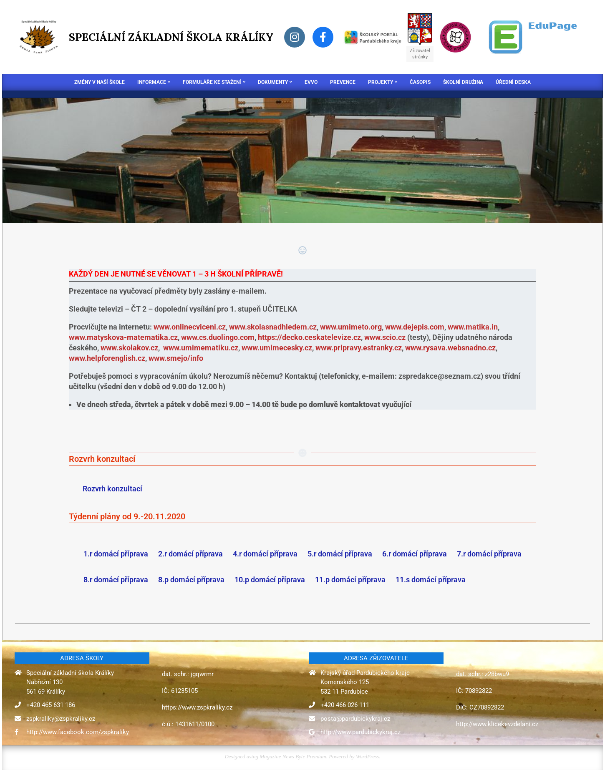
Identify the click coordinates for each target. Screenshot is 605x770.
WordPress (367, 756)
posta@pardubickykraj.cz (355, 718)
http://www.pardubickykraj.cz (360, 732)
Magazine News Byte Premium (293, 756)
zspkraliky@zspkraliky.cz (60, 718)
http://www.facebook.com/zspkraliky (77, 732)
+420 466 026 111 (344, 705)
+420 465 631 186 (50, 705)
